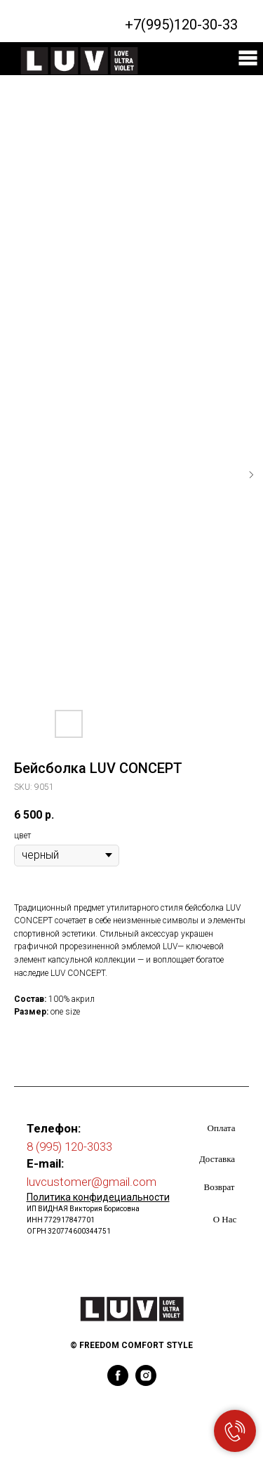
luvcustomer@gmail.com (91, 1182)
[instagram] (145, 1382)
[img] (248, 57)
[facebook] (117, 1382)
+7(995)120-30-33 (181, 24)
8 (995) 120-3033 (69, 1147)
